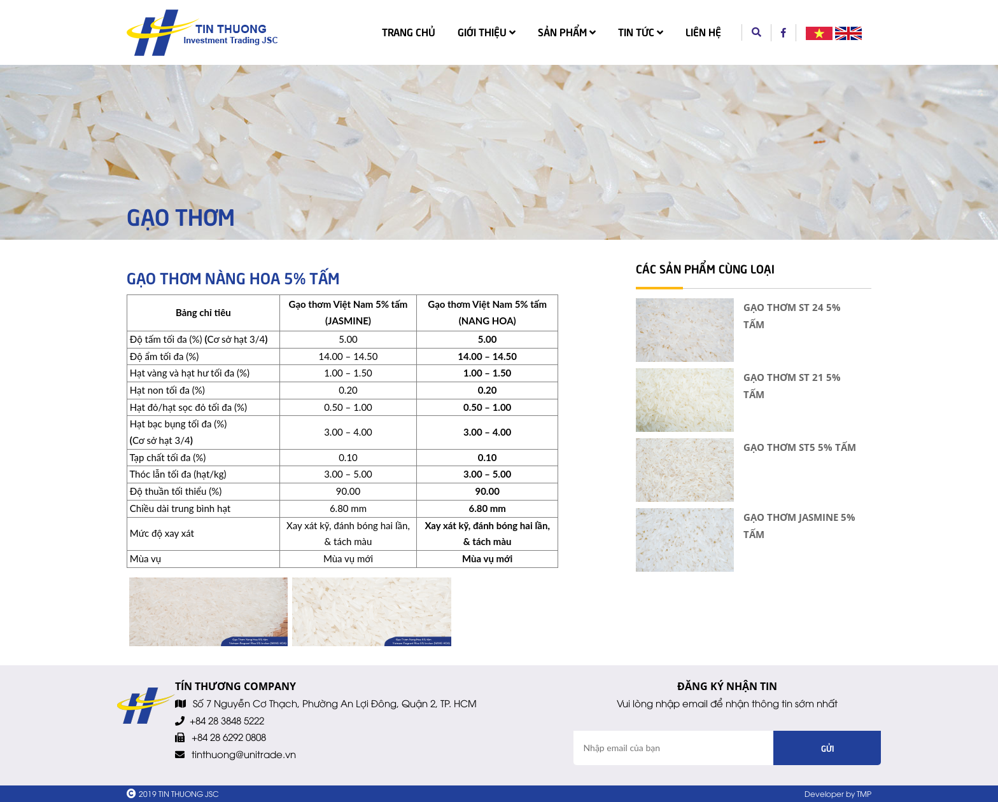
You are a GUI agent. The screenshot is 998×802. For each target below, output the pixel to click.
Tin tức (640, 31)
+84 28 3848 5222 (227, 720)
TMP (864, 793)
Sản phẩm (567, 31)
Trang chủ (411, 30)
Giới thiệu (487, 31)
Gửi (827, 748)
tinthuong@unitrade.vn (244, 753)
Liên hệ (703, 31)
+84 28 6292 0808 (229, 736)
